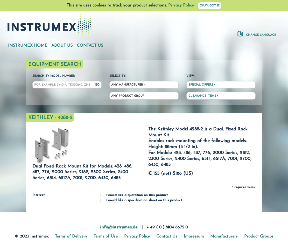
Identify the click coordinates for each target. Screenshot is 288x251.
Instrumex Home (27, 46)
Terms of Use (106, 236)
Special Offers (201, 84)
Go (97, 84)
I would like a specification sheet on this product (141, 200)
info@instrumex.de (119, 227)
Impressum (194, 236)
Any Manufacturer (127, 84)
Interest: (38, 195)
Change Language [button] (256, 33)
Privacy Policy (181, 5)
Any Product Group (127, 96)
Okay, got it (210, 5)
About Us (62, 46)
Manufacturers (224, 236)
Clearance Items (203, 95)
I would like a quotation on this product (134, 195)
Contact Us (90, 46)
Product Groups (258, 236)
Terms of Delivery (71, 236)
